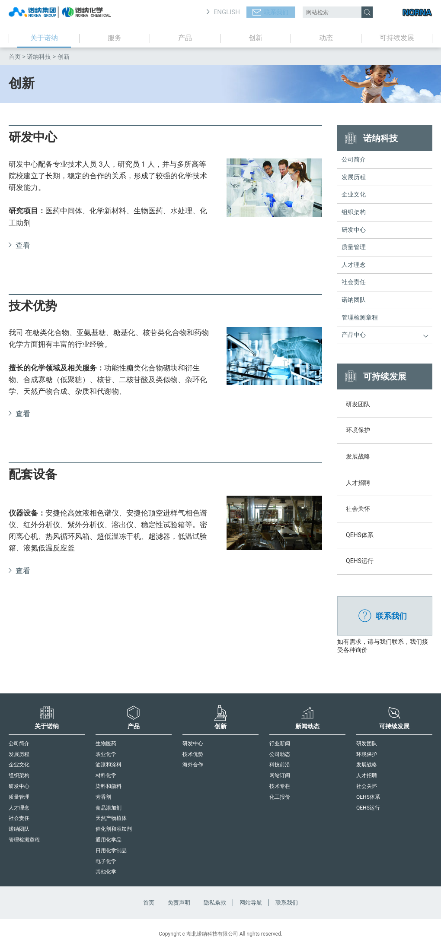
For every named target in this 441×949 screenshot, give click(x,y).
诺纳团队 (354, 299)
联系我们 (276, 12)
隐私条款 (215, 902)
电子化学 (106, 861)
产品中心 (354, 334)
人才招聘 (366, 775)
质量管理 (354, 247)
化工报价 (279, 797)
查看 (23, 245)
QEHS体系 (368, 797)
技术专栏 (279, 786)
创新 (255, 38)
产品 (185, 38)
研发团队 (366, 743)
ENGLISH (227, 12)
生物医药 (106, 743)
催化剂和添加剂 (114, 829)
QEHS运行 (368, 808)
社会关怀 (366, 786)
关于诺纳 (44, 38)
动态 (326, 38)
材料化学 (106, 775)
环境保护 (366, 754)
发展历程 (354, 177)
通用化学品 (108, 840)
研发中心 (354, 229)
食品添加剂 (108, 808)
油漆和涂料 (108, 765)
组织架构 (354, 212)
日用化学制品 (111, 851)
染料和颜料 (108, 786)
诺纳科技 (39, 56)
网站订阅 (279, 775)
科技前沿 (279, 765)
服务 (114, 38)
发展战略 (366, 765)
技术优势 (192, 754)
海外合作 (192, 765)
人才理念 (354, 264)
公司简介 (354, 159)
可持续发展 (397, 38)
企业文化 (354, 194)
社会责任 (354, 281)
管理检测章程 (360, 317)
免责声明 (179, 902)
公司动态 (279, 754)
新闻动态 (307, 717)
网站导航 (251, 902)
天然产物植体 (111, 818)
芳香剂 (103, 797)
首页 (15, 56)
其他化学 (106, 872)
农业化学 (106, 754)
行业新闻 (279, 743)
